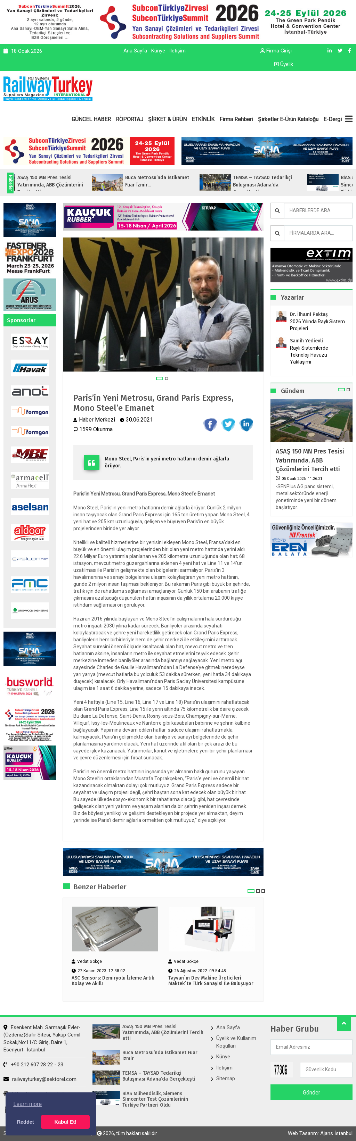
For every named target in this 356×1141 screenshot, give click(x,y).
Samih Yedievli (306, 341)
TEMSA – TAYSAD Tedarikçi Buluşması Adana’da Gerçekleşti (158, 1076)
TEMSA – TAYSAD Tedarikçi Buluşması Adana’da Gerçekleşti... (273, 185)
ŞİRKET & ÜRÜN (167, 119)
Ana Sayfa (135, 51)
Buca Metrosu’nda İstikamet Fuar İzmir (159, 1055)
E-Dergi (332, 119)
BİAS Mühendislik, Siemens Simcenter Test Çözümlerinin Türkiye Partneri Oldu (155, 1099)
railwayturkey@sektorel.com (39, 1079)
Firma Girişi (276, 51)
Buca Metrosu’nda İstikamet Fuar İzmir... (168, 181)
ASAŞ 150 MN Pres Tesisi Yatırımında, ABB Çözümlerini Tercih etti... (61, 185)
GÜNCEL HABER (91, 119)
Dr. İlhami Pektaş (309, 314)
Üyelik (283, 64)
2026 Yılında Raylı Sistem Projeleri (317, 325)
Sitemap (225, 1078)
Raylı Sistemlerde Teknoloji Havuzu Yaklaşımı (309, 355)
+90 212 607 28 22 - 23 (33, 1064)
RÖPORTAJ (129, 119)
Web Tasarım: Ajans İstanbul (320, 1133)
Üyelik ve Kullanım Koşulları (236, 1042)
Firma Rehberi (236, 119)
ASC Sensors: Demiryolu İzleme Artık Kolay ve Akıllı (113, 981)
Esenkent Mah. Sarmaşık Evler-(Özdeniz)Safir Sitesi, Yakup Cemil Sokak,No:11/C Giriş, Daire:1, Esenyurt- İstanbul (42, 1038)
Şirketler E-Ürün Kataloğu (288, 119)
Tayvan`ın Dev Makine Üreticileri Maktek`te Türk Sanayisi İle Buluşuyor (210, 981)
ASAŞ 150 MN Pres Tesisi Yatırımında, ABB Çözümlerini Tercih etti (310, 460)
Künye (158, 51)
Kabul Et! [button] (65, 1122)
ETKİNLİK (203, 119)
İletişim (177, 51)
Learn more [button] (27, 1104)
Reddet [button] (25, 1122)
